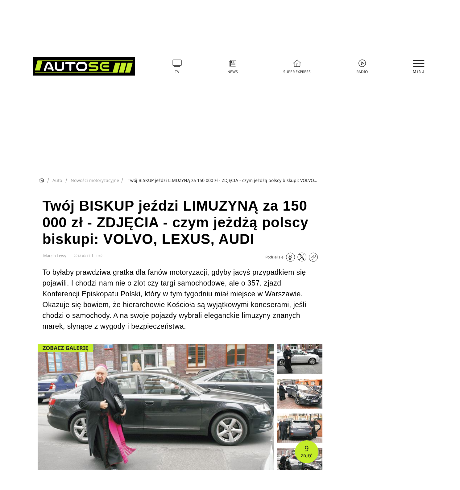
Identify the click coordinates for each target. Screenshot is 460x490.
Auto (57, 180)
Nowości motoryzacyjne (95, 180)
